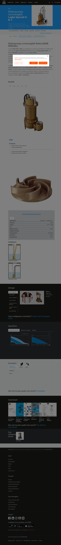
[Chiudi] (47, 56)
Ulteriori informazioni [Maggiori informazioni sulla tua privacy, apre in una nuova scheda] (18, 59)
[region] (31, 60)
